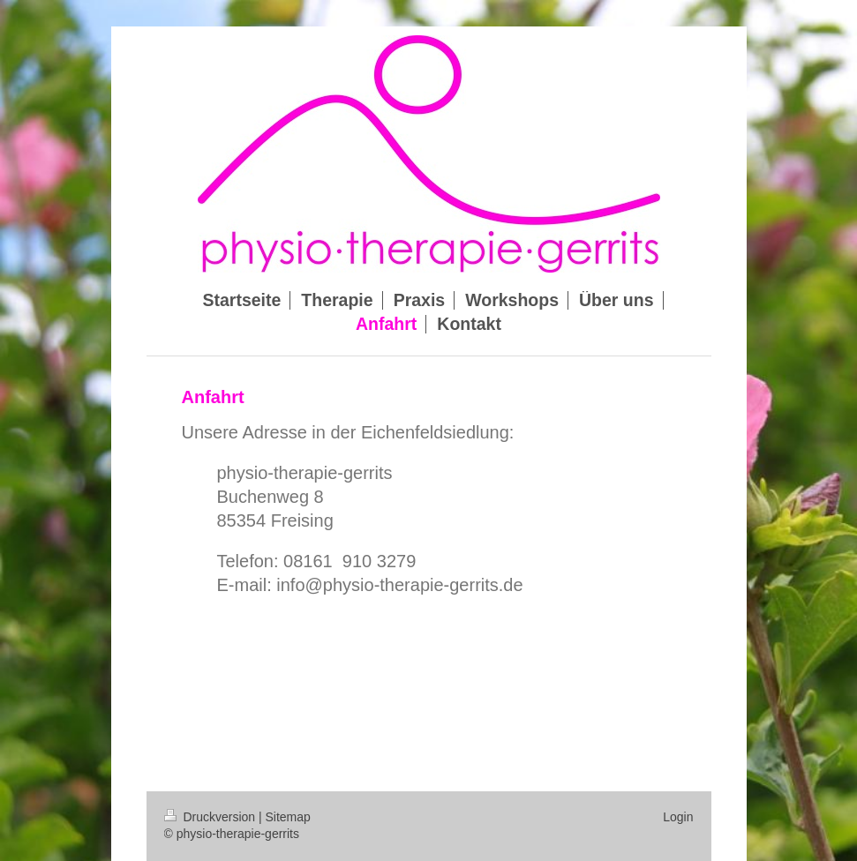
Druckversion (211, 817)
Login (678, 817)
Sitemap (288, 817)
